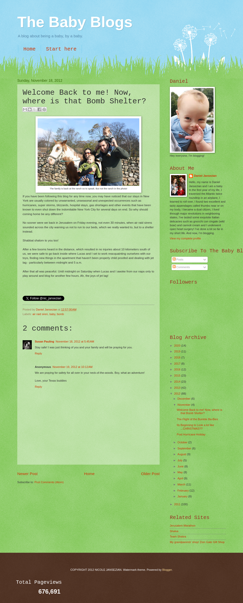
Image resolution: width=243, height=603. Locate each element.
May (180, 472)
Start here (61, 49)
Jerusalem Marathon (182, 525)
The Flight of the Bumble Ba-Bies (197, 419)
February (183, 490)
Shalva (174, 531)
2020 (177, 345)
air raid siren (40, 314)
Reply (38, 353)
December (184, 398)
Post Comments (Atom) (49, 482)
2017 (177, 363)
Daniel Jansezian (47, 309)
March (181, 484)
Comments (181, 267)
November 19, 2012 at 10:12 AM (73, 366)
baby (52, 314)
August (182, 454)
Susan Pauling (44, 341)
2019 (177, 351)
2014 (177, 381)
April (180, 478)
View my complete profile (185, 238)
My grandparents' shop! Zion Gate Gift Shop (197, 542)
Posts (178, 259)
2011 (177, 504)
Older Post (150, 473)
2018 (177, 357)
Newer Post (27, 473)
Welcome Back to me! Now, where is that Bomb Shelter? (199, 411)
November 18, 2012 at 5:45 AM (75, 341)
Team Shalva (178, 536)
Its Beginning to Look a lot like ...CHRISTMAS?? (195, 426)
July (180, 460)
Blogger (167, 569)
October (182, 442)
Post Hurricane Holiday (191, 434)
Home (29, 49)
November (184, 404)
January (182, 496)
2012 (177, 393)
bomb (60, 314)
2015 (177, 375)
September (184, 448)
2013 (177, 387)
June (180, 466)
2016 (177, 369)
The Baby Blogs (74, 21)
